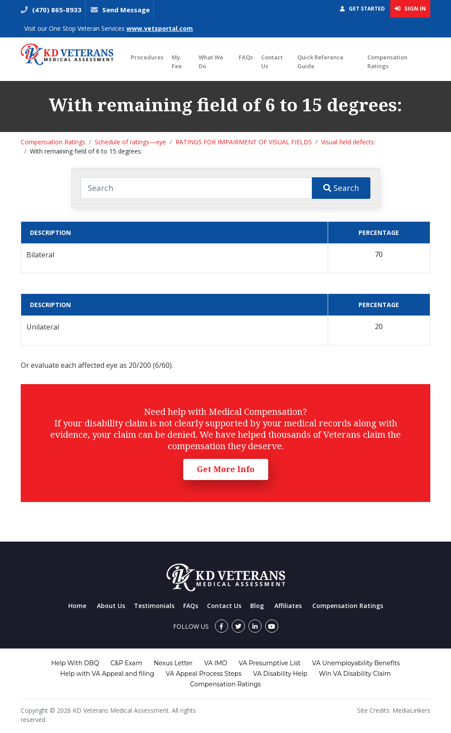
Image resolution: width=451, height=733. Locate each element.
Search (341, 188)
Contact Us (272, 61)
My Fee (177, 61)
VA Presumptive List (270, 663)
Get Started (362, 8)
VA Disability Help (280, 674)
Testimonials (154, 605)
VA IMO (215, 663)
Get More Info (226, 469)
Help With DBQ (75, 663)
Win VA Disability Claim (355, 674)
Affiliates (288, 605)
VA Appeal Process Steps (203, 674)
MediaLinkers (411, 710)
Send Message (126, 9)
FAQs (246, 57)
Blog (257, 605)
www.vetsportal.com (159, 28)
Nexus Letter (173, 663)
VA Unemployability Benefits (355, 663)
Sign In (410, 8)
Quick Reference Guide (320, 61)
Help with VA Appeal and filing (107, 674)
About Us (111, 605)
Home (77, 605)
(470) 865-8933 (55, 9)
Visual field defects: (348, 142)
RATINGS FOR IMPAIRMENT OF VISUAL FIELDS (243, 142)
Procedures (147, 57)
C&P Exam (126, 663)
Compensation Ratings (387, 61)
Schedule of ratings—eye (130, 142)
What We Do (211, 61)
